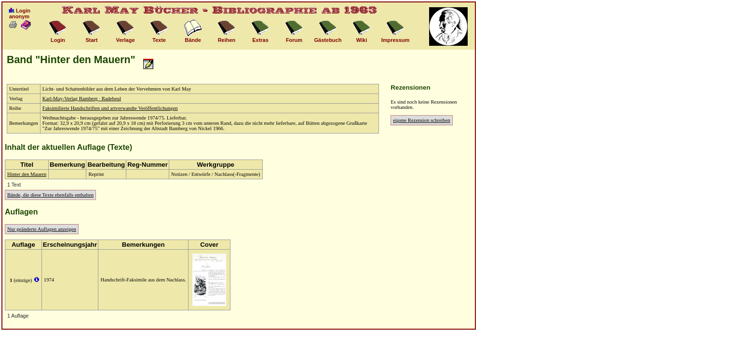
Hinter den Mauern (26, 174)
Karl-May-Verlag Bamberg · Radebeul (81, 98)
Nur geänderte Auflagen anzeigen (41, 229)
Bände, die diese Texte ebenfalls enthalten (50, 195)
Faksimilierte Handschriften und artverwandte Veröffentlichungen (110, 108)
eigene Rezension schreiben (421, 120)
